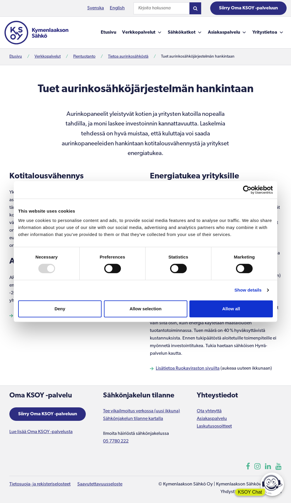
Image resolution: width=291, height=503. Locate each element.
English (117, 8)
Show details (248, 289)
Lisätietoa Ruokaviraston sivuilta (188, 368)
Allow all (231, 308)
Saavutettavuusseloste (99, 484)
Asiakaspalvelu (227, 32)
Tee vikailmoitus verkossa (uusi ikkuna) (141, 411)
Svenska (95, 8)
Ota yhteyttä (209, 411)
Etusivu (108, 32)
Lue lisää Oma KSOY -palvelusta (41, 432)
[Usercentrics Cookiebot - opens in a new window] (247, 189)
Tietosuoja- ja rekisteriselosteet (40, 484)
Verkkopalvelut (142, 32)
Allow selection (145, 308)
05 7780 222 (116, 441)
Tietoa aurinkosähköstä (128, 56)
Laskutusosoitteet (214, 426)
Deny (59, 308)
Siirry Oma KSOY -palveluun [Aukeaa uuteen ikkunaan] (47, 414)
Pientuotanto (84, 56)
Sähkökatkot (185, 32)
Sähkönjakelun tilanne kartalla (133, 418)
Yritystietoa (268, 32)
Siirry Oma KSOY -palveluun (248, 8)
